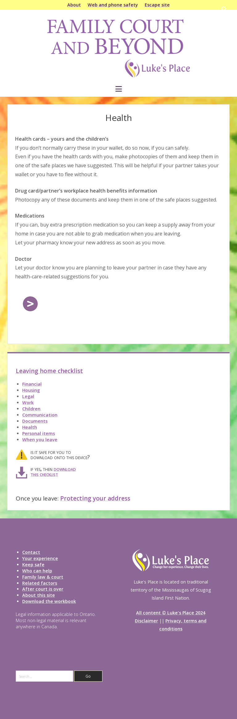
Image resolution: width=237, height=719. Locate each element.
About (74, 5)
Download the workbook (49, 601)
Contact (31, 552)
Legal (28, 396)
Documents (35, 421)
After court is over (42, 589)
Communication (39, 415)
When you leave (39, 440)
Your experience (40, 558)
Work (28, 402)
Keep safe (33, 564)
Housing (31, 390)
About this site (38, 595)
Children (31, 409)
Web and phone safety (113, 5)
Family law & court (42, 577)
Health (29, 427)
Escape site (157, 5)
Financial (32, 384)
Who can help (37, 571)
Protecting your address (95, 498)
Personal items (38, 433)
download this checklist (53, 471)
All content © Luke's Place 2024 (170, 613)
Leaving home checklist (49, 371)
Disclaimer (146, 621)
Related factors (39, 583)
